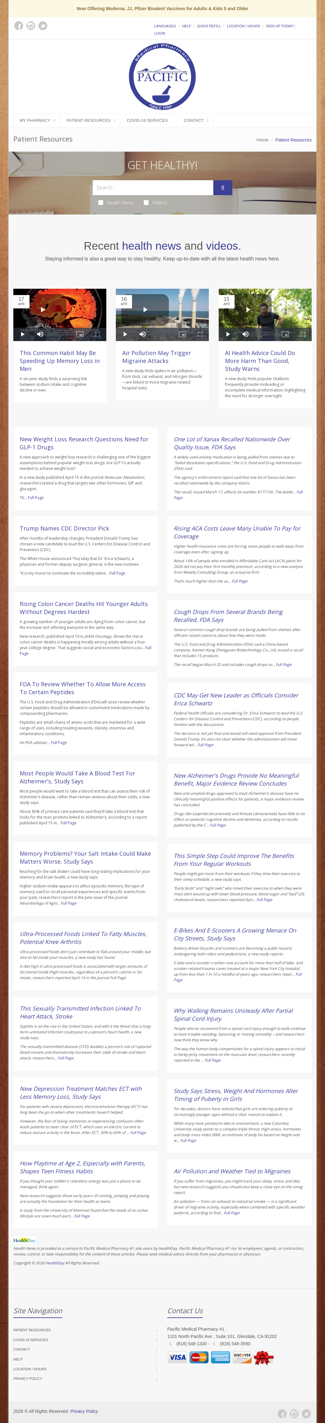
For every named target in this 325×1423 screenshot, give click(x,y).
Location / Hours (243, 26)
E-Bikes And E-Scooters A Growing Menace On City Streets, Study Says (235, 934)
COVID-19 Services (147, 120)
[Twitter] (306, 1413)
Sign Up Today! (280, 26)
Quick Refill (209, 26)
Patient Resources (89, 120)
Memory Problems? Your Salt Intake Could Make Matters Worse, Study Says (85, 857)
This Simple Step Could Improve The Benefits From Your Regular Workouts (234, 859)
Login (159, 33)
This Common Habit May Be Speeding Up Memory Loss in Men (60, 360)
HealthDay (54, 1263)
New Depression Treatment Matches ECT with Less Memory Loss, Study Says (81, 1092)
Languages (165, 26)
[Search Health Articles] (153, 187)
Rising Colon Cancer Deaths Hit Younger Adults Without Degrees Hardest (84, 608)
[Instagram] (294, 1413)
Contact (193, 120)
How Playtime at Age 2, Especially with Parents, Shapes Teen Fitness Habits (82, 1167)
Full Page (36, 497)
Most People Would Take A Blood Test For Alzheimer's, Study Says (77, 777)
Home (263, 139)
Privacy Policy (27, 1378)
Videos (155, 202)
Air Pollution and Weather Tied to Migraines (232, 1171)
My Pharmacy (35, 120)
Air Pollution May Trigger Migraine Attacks (156, 357)
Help (186, 26)
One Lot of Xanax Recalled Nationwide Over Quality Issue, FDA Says (232, 443)
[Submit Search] (222, 187)
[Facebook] (282, 1413)
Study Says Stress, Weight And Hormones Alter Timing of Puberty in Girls (236, 1095)
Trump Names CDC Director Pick (64, 528)
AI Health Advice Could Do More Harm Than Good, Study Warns (260, 360)
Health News (116, 202)
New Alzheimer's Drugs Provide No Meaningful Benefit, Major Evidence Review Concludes (236, 779)
